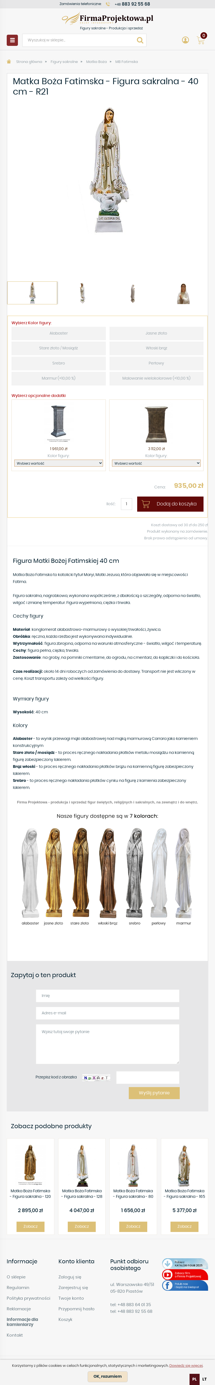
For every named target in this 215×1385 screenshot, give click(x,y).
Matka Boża (96, 62)
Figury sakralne (64, 62)
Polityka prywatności (28, 1298)
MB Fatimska (126, 62)
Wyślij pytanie (154, 1093)
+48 (132, 4)
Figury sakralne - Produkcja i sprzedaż (107, 18)
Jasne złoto (156, 333)
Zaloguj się (70, 1277)
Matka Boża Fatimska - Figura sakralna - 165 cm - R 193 (184, 1194)
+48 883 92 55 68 (135, 1311)
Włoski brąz (156, 348)
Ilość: (111, 504)
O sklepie (16, 1277)
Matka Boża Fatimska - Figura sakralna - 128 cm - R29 (81, 1194)
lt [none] (204, 1379)
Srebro (58, 363)
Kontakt (15, 1335)
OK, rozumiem (108, 1377)
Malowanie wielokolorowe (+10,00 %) (156, 378)
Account (185, 40)
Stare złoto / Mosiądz (58, 348)
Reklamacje (19, 1309)
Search (140, 40)
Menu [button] (12, 40)
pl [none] (194, 1379)
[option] (107, 169)
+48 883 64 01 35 (134, 1305)
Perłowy (156, 363)
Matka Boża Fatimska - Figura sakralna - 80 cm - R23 (133, 1194)
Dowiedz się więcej (186, 1366)
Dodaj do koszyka (177, 504)
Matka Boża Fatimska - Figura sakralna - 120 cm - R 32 (30, 1194)
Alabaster (59, 333)
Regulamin (18, 1288)
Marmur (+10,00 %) (58, 378)
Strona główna (29, 62)
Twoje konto (71, 1298)
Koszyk (65, 1320)
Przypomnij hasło (77, 1309)
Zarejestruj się (73, 1288)
